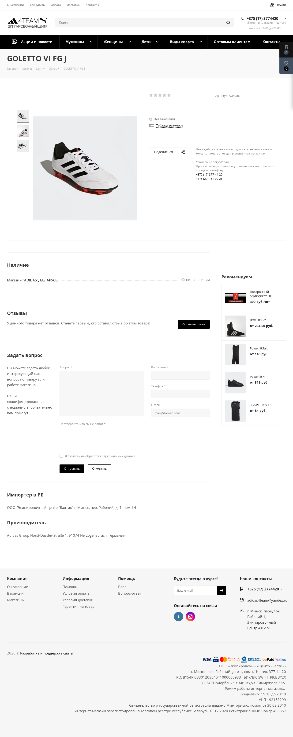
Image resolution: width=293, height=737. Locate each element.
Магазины (16, 599)
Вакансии (15, 593)
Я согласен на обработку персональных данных (100, 456)
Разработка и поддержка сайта (46, 653)
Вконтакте (178, 616)
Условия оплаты (76, 593)
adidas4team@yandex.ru (267, 600)
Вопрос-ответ (129, 593)
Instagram (190, 616)
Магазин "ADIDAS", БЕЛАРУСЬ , (33, 280)
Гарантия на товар (78, 606)
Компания (17, 578)
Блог (122, 586)
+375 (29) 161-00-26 (209, 179)
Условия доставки (78, 599)
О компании (17, 586)
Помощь (70, 586)
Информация (76, 578)
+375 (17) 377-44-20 (209, 174)
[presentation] (95, 436)
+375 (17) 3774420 (262, 18)
